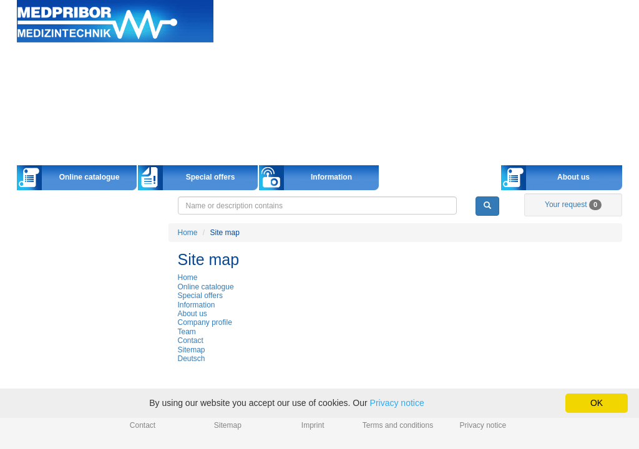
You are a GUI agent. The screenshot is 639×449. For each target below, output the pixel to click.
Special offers (210, 177)
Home (115, 21)
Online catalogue (89, 177)
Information (331, 177)
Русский (556, 33)
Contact (190, 340)
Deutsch (464, 33)
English (510, 33)
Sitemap (191, 349)
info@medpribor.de (593, 21)
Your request (573, 204)
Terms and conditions (398, 425)
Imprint (312, 425)
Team (187, 331)
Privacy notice (483, 425)
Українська (603, 33)
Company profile (205, 322)
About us (573, 177)
